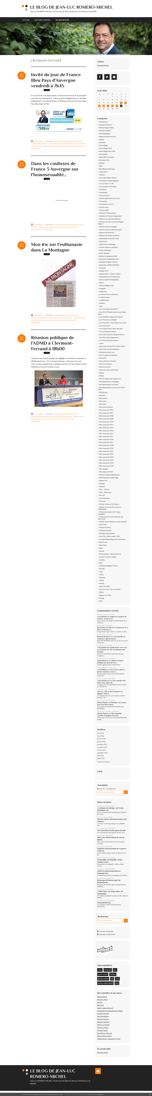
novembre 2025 (102, 747)
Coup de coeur (103, 207)
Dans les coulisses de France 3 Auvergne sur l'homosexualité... (54, 169)
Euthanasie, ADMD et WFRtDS (66, 141)
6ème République (104, 133)
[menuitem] (27, 19)
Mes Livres (102, 401)
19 (99, 106)
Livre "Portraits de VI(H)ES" (108, 320)
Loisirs (101, 343)
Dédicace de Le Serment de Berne (109, 219)
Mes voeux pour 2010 (106, 422)
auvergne (69, 146)
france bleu (50, 146)
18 (125, 103)
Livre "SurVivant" (104, 326)
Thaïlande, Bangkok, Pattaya (108, 566)
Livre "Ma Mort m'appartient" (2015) (111, 317)
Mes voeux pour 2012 (106, 427)
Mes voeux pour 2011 (106, 425)
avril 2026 (100, 733)
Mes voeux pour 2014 (106, 433)
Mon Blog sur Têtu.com (104, 1033)
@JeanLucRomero (103, 65)
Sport (101, 563)
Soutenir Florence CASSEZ (107, 557)
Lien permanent (37, 141)
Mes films (102, 395)
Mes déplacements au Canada (108, 384)
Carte (99, 771)
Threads (101, 569)
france (58, 320)
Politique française (61, 318)
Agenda (55, 141)
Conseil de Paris (104, 195)
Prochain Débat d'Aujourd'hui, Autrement (112, 539)
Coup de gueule (104, 210)
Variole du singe (104, 586)
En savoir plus (100, 1094)
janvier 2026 (101, 741)
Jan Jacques (101, 627)
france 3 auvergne (72, 227)
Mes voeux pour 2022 (106, 454)
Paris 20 (102, 495)
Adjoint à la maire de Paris (107, 136)
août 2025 (100, 755)
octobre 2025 (101, 750)
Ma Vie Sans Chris (105, 367)
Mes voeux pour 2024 (106, 460)
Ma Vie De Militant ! (105, 364)
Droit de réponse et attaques (108, 247)
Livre (100, 306)
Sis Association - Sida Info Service (110, 554)
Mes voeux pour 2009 (106, 419)
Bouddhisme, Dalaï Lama (107, 169)
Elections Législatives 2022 (108, 256)
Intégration (103, 291)
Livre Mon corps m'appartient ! (109, 337)
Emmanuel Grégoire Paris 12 (108, 262)
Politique (113, 974)
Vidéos (101, 592)
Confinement (103, 192)
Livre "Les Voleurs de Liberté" (108, 309)
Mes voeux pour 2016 (106, 439)
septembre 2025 (102, 753)
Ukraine (101, 583)
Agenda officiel (102, 997)
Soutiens (102, 560)
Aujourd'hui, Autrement (106, 157)
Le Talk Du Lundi (104, 297)
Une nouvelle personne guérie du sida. (111, 830)
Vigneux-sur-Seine (105, 595)
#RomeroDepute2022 (106, 128)
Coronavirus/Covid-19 (106, 204)
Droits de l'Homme (105, 250)
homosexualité (36, 229)
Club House (103, 189)
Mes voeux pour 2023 (106, 457)
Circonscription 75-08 (106, 183)
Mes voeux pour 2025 (106, 463)
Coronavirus (103, 201)
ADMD (61, 358)
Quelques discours (103, 1013)
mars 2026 (100, 736)
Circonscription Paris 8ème (108, 186)
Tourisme (102, 577)
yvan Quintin (102, 670)
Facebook (102, 268)
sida (112, 979)
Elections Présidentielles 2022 (109, 259)
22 (112, 106)
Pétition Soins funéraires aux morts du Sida (113, 521)
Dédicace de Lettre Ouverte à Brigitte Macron (111, 223)
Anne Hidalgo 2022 (105, 148)
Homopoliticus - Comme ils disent (109, 274)
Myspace (102, 486)
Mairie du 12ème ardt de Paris (108, 370)
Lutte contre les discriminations (109, 349)
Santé (39, 146)
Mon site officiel (43, 20)
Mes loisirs (102, 404)
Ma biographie (62, 20)
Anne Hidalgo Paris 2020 (107, 151)
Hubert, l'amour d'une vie (105, 1008)
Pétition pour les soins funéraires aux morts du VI (110, 518)
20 (104, 106)
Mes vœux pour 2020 (106, 472)
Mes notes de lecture (106, 407)
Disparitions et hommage (107, 244)
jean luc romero (60, 146)
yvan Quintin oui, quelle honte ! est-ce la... (112, 647)
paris (115, 970)
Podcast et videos (105, 527)
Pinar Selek (102, 524)
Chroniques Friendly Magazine (109, 181)
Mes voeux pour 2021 (106, 451)
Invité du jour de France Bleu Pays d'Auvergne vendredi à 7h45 (56, 80)
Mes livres (100, 1005)
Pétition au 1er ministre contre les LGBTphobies (109, 508)
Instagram (102, 288)
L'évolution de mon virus (106, 352)
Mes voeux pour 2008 (106, 416)
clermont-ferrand (78, 146)
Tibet (101, 571)
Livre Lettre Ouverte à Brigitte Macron (111, 334)
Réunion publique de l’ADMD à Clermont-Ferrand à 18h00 (52, 343)
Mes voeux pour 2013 (106, 430)
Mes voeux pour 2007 (106, 413)
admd (49, 419)
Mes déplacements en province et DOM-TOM (66, 143)
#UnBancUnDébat (105, 130)
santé (63, 320)
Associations (103, 154)
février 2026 (101, 739)
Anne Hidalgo (103, 145)
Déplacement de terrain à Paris (109, 238)
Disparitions (103, 241)
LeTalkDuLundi (104, 300)
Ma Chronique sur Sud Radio (108, 355)
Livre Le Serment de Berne (107, 331)
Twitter (101, 580)
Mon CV (99, 1002)
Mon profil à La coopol (104, 1036)
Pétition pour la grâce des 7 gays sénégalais (109, 513)
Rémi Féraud (103, 542)
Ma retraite (103, 358)
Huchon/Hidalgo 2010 (106, 285)
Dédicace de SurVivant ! (106, 232)
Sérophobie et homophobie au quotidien (110, 1011)
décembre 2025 (102, 744)
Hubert (101, 283)
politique (53, 320)
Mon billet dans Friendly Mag (108, 478)
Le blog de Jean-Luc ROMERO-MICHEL (71, 7)
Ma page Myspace (103, 1019)
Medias (50, 143)
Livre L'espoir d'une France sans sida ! (111, 328)
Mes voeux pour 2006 (106, 410)
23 (117, 106)
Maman (101, 373)
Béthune (102, 163)
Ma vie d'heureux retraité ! (107, 361)
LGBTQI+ (102, 303)
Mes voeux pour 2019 (106, 448)
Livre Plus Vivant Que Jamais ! (108, 340)
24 (121, 106)
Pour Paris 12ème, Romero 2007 (109, 536)
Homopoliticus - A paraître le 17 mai (108, 1039)
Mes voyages (103, 469)
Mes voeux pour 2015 (106, 436)
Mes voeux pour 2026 (106, 466)
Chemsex (102, 175)
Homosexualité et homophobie (63, 224)
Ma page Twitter (102, 1030)
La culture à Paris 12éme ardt (108, 294)
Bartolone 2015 (104, 160)
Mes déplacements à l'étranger (109, 381)
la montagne (81, 318)
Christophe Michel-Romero (108, 178)
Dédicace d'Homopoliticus (107, 213)
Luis (98, 691)
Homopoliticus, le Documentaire (109, 277)
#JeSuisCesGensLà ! (105, 125)
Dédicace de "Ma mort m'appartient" (110, 216)
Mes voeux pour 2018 (106, 445)
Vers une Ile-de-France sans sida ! (110, 589)
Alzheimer (102, 142)
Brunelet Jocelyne (103, 637)
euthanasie (45, 320)
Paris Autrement (104, 498)
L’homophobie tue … (104, 903)
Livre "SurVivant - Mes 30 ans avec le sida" (112, 323)
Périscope (102, 501)
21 (108, 106)
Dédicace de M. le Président (108, 227)
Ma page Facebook (103, 1022)
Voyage (101, 598)
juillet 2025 (101, 758)
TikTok (101, 574)
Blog (100, 166)
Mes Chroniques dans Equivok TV (110, 379)
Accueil (26, 20)
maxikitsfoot (101, 661)
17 (121, 103)
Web (100, 601)
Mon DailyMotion (103, 1016)
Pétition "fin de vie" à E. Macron (109, 504)
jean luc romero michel (105, 983)
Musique (102, 483)
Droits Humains (104, 253)
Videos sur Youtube (103, 1025)
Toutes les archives (103, 762)
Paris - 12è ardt (104, 489)
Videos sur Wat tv (103, 1027)
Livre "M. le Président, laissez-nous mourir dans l (112, 313)
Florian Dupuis (102, 702)
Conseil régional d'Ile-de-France (109, 198)
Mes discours (103, 392)
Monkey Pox (103, 480)
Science (101, 551)
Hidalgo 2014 (103, 271)
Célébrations (103, 172)
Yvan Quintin (102, 617)
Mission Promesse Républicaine (109, 475)
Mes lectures (103, 398)
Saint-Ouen (103, 545)
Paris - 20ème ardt (105, 492)
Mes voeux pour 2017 (106, 442)
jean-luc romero (60, 227)
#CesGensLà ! (103, 122)
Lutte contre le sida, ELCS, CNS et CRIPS (112, 346)
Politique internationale (107, 533)
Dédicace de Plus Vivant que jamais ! (110, 230)
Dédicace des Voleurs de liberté (109, 235)
